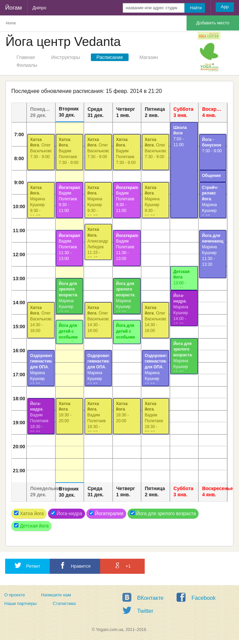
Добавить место (212, 22)
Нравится (75, 565)
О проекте (14, 594)
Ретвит (27, 565)
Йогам (13, 7)
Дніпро (39, 7)
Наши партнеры (20, 603)
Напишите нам (56, 594)
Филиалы (26, 65)
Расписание (109, 57)
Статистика (64, 603)
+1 (122, 565)
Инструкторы (65, 57)
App (225, 6)
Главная (25, 57)
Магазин (149, 57)
